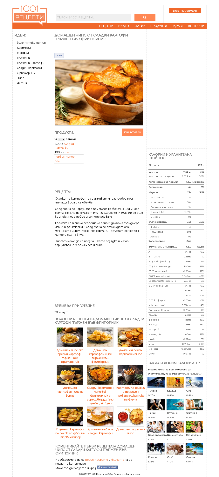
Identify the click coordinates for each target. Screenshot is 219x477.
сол (57, 161)
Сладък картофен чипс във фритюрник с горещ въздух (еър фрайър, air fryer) (100, 393)
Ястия (22, 83)
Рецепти (106, 26)
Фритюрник (26, 73)
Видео (123, 26)
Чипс (20, 78)
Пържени (23, 58)
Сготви (59, 55)
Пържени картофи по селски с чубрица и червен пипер (70, 431)
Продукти (158, 26)
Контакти (196, 26)
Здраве (177, 26)
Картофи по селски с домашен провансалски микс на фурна (130, 391)
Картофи (24, 48)
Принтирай (132, 132)
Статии (139, 26)
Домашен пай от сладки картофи (100, 429)
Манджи (23, 53)
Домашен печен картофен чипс (130, 350)
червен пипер (65, 156)
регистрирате (96, 459)
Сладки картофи (29, 68)
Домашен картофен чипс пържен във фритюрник (100, 354)
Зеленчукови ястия (31, 42)
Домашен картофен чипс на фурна (70, 389)
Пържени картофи (30, 63)
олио (68, 152)
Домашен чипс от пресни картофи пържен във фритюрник (70, 354)
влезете (117, 459)
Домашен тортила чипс (130, 429)
